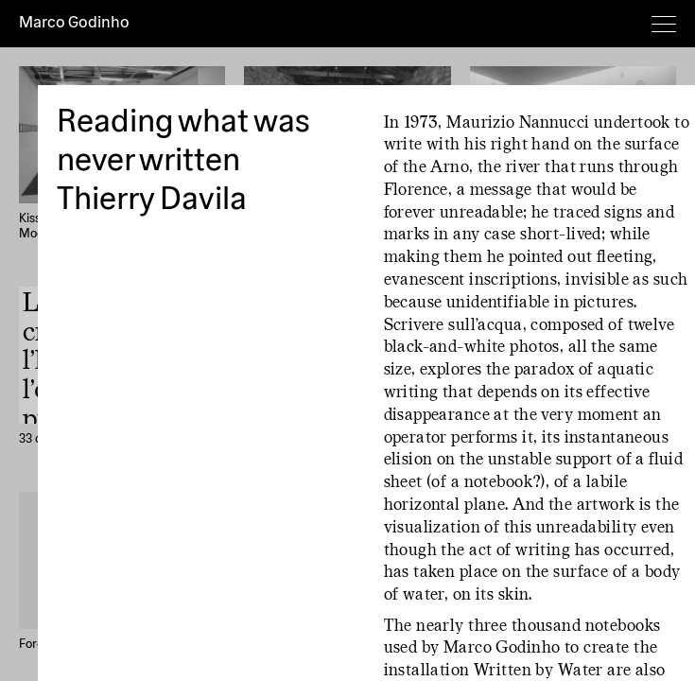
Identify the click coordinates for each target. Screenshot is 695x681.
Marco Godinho (74, 23)
